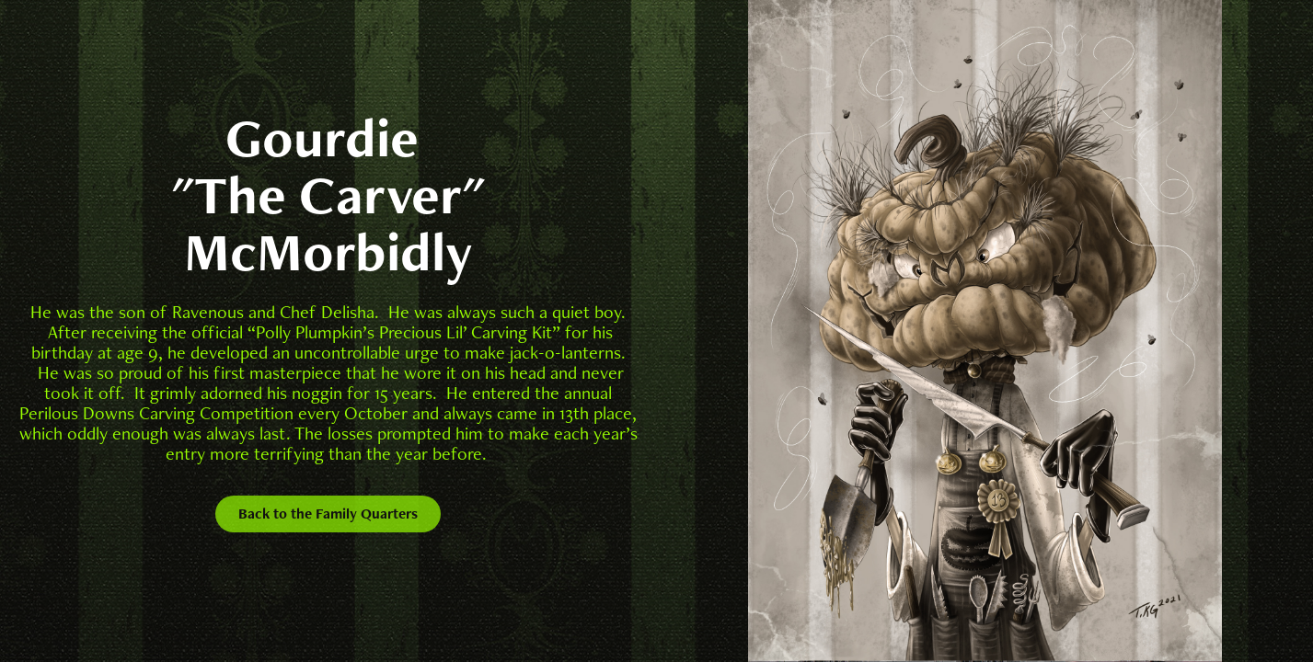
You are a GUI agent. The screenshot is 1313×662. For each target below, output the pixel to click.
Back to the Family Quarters (328, 513)
